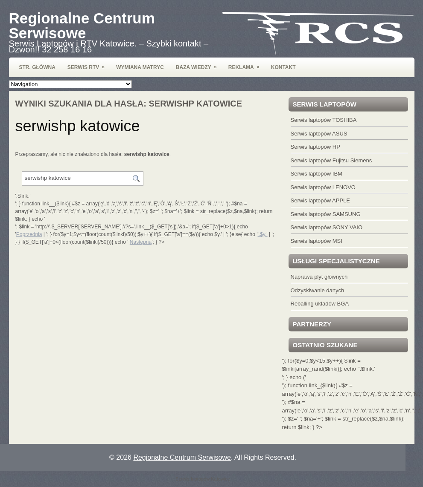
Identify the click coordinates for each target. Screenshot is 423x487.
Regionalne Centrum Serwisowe (82, 25)
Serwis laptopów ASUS (319, 133)
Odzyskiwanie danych (317, 290)
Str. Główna (37, 67)
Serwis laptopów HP (315, 147)
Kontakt (283, 67)
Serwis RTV (88, 64)
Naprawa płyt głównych (319, 277)
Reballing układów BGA (320, 303)
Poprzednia (29, 234)
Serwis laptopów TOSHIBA (324, 120)
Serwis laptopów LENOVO (323, 187)
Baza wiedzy (199, 64)
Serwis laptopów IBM (316, 173)
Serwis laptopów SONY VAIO (327, 227)
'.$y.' (263, 234)
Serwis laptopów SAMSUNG (326, 214)
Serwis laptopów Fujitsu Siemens (331, 160)
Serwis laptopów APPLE (320, 200)
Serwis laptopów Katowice (202, 478)
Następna (141, 242)
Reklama (246, 64)
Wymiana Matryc (140, 67)
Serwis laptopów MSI (316, 241)
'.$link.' (367, 369)
